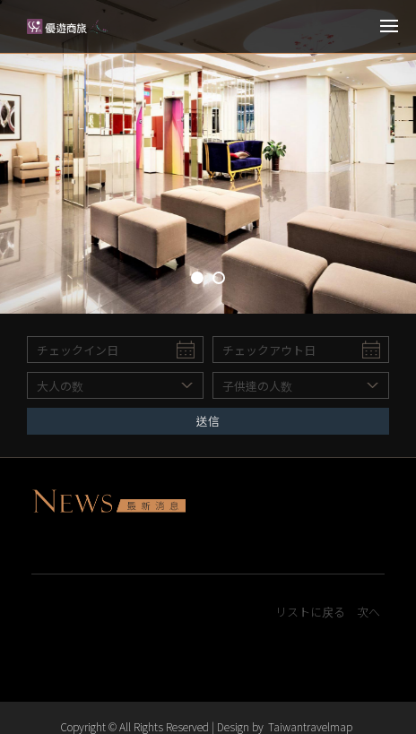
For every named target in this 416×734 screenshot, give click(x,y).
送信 (208, 420)
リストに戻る (310, 612)
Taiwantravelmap (310, 726)
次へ (368, 612)
